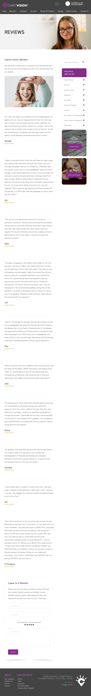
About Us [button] (13, 11)
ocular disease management (74, 122)
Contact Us (85, 11)
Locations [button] (24, 11)
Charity (7, 685)
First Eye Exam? (23, 685)
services (67, 85)
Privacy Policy (60, 678)
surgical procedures (71, 105)
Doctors (7, 683)
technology (68, 127)
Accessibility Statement (46, 678)
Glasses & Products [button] (47, 11)
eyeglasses (68, 95)
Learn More (74, 149)
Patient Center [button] (72, 11)
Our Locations (74, 177)
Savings (60, 11)
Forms (20, 679)
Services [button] (34, 11)
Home (4, 11)
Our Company (9, 679)
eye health (68, 100)
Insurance (21, 683)
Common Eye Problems (26, 688)
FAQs (19, 681)
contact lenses (70, 90)
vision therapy (69, 80)
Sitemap (70, 678)
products (68, 111)
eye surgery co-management (70, 116)
